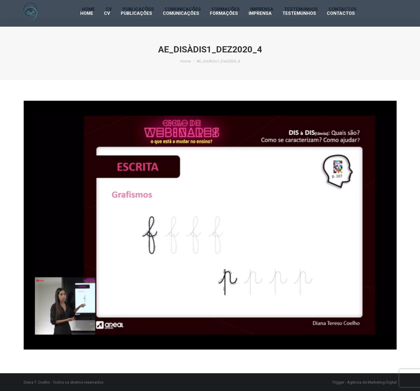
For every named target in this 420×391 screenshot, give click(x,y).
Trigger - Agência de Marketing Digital (364, 382)
